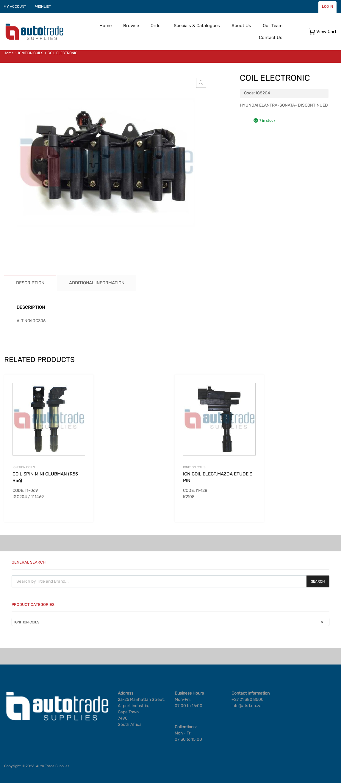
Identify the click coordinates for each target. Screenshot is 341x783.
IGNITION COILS (30, 53)
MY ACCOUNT (15, 6)
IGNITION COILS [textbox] (168, 622)
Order (156, 25)
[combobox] (170, 622)
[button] (201, 83)
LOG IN (327, 6)
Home (105, 25)
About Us (241, 25)
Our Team (272, 25)
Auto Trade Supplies (52, 766)
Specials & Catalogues (197, 25)
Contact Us (270, 37)
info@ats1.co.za (246, 705)
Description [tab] (30, 283)
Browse (131, 25)
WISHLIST (43, 6)
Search (318, 581)
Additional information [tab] (96, 283)
